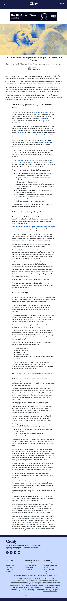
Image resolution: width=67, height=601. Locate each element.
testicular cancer (18, 95)
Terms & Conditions (30, 565)
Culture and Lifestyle (50, 569)
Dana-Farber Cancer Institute (45, 135)
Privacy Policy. (53, 575)
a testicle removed (45, 142)
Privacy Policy (29, 567)
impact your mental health (42, 112)
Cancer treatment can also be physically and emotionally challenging (33, 227)
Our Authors (9, 569)
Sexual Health (48, 563)
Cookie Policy (29, 569)
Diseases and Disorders (50, 565)
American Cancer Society (47, 84)
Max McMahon (19, 133)
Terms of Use (42, 575)
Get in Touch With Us (31, 563)
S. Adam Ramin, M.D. (46, 119)
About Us (8, 563)
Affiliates (8, 571)
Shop (45, 573)
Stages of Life (48, 567)
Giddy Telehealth (27, 522)
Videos (46, 571)
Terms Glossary (10, 567)
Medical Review (10, 565)
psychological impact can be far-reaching (27, 160)
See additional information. (50, 591)
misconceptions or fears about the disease (35, 262)
